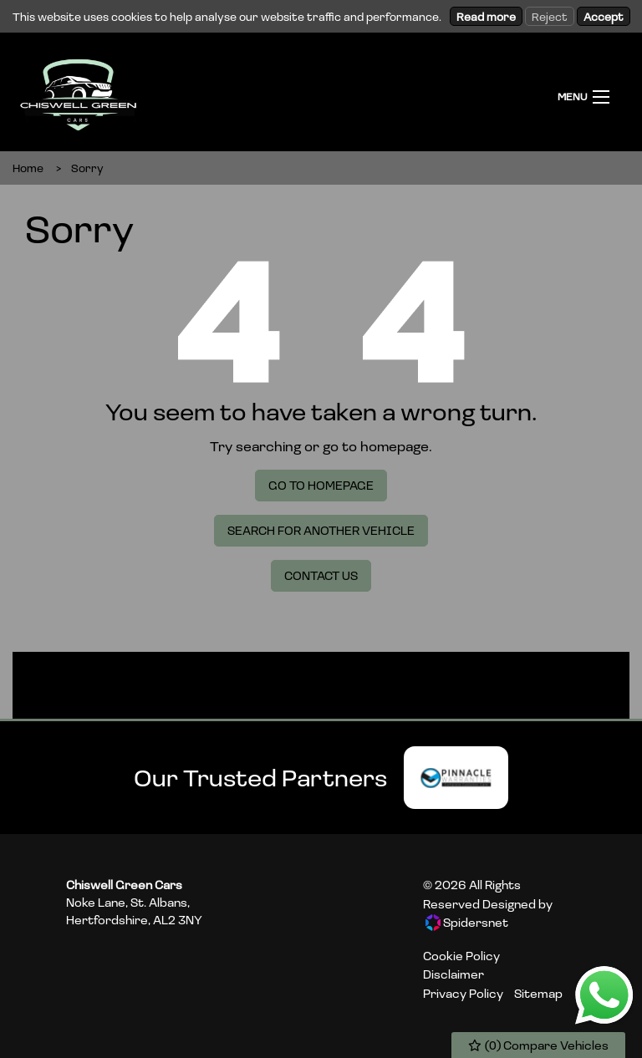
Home (28, 167)
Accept (603, 16)
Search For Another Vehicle (321, 530)
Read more (486, 16)
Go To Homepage (321, 485)
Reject (550, 16)
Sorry (87, 167)
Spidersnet (466, 922)
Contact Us (321, 575)
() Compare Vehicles (538, 1045)
